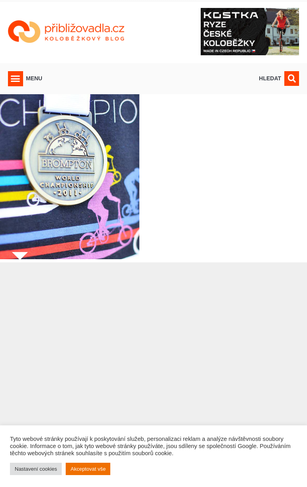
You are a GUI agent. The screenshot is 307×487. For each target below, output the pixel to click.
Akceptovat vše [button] (88, 469)
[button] (15, 78)
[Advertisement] (153, 370)
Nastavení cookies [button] (36, 469)
